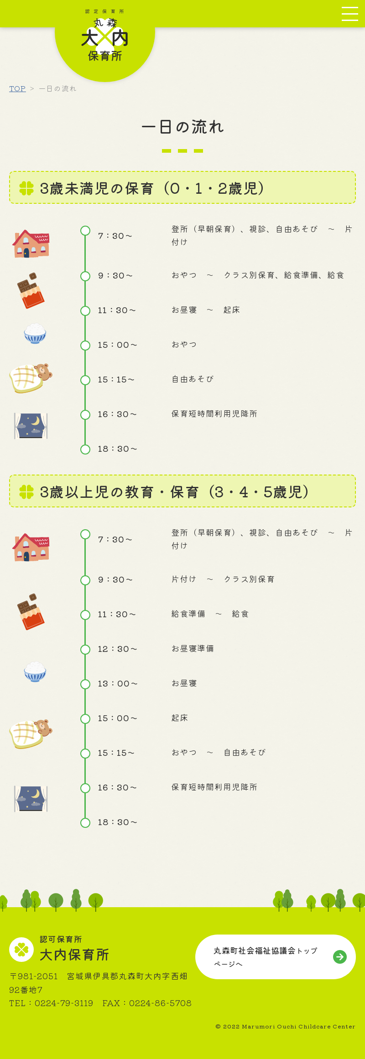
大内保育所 (74, 949)
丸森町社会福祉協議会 (266, 956)
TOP (17, 88)
